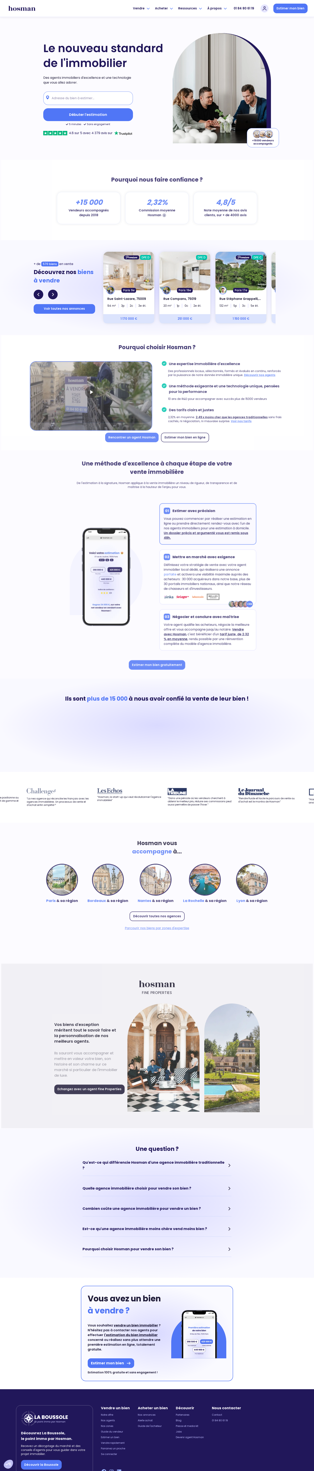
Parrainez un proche (113, 1448)
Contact (217, 1414)
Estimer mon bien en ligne (183, 436)
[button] (8, 1464)
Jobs (179, 1431)
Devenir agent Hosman (190, 1437)
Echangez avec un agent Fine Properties (92, 1088)
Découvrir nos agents (256, 376)
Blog (178, 1420)
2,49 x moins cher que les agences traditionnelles (228, 416)
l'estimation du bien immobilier (131, 1335)
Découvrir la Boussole (41, 1465)
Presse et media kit (187, 1426)
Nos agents (108, 1420)
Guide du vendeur (112, 1431)
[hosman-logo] (21, 8)
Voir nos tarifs (238, 420)
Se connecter (109, 1454)
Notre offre (107, 1414)
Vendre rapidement (113, 1443)
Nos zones (107, 1426)
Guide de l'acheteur (150, 1426)
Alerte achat (145, 1420)
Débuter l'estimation (88, 114)
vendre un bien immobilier (136, 1325)
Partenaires (182, 1414)
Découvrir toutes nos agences (157, 915)
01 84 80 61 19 (244, 8)
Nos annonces (147, 1414)
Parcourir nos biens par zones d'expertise (157, 926)
